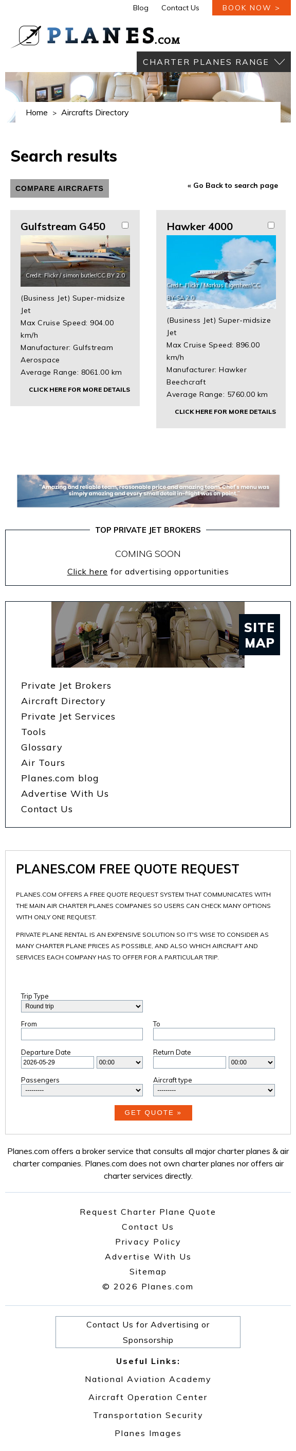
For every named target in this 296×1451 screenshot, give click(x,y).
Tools (33, 732)
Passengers (40, 1080)
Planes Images (148, 1433)
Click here (87, 571)
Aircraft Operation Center (148, 1397)
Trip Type (35, 996)
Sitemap (148, 1271)
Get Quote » (153, 1112)
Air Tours (43, 762)
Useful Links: (148, 1361)
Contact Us (180, 7)
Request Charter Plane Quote (148, 1212)
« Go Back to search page (233, 185)
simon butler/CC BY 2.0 (94, 275)
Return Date (172, 1052)
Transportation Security (148, 1415)
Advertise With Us (65, 793)
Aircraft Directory (63, 701)
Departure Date (46, 1052)
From (29, 1024)
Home (37, 112)
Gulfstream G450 (63, 226)
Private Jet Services (68, 716)
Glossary (42, 747)
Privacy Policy (148, 1241)
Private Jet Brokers (66, 685)
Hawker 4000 (199, 226)
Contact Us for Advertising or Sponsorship (148, 1332)
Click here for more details (79, 389)
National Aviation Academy (148, 1379)
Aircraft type (172, 1080)
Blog (141, 7)
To (156, 1024)
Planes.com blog (60, 778)
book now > (252, 7)
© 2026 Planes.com (148, 1286)
